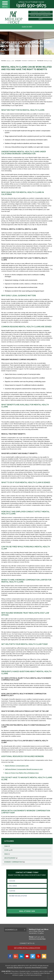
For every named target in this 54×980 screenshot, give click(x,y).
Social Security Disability (24, 316)
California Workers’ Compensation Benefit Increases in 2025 (24, 769)
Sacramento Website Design (14, 967)
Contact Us (38, 663)
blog (3, 53)
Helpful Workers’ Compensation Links (17, 766)
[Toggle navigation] (5, 4)
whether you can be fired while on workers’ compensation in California (22, 573)
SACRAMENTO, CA (11, 929)
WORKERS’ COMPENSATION (40, 12)
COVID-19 (7, 850)
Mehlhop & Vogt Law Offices (11, 92)
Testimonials (14, 638)
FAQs (17, 665)
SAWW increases (41, 464)
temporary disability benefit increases (21, 464)
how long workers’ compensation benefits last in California (24, 705)
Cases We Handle (18, 127)
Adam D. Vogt (19, 622)
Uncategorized (9, 858)
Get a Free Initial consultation (27, 948)
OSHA (6, 854)
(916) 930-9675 (31, 5)
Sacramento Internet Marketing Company (36, 967)
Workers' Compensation (29, 60)
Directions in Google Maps (37, 939)
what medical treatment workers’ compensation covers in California (21, 186)
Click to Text (27, 26)
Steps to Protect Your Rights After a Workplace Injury (22, 773)
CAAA (6, 846)
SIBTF (40, 19)
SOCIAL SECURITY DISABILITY (40, 15)
